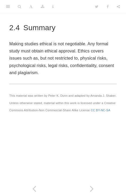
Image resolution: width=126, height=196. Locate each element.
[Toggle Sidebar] (8, 6)
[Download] (42, 6)
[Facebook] (108, 6)
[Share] (118, 6)
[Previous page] (34, 189)
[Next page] (92, 189)
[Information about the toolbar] (53, 6)
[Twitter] (96, 6)
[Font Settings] (31, 6)
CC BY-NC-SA (100, 110)
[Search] (19, 6)
